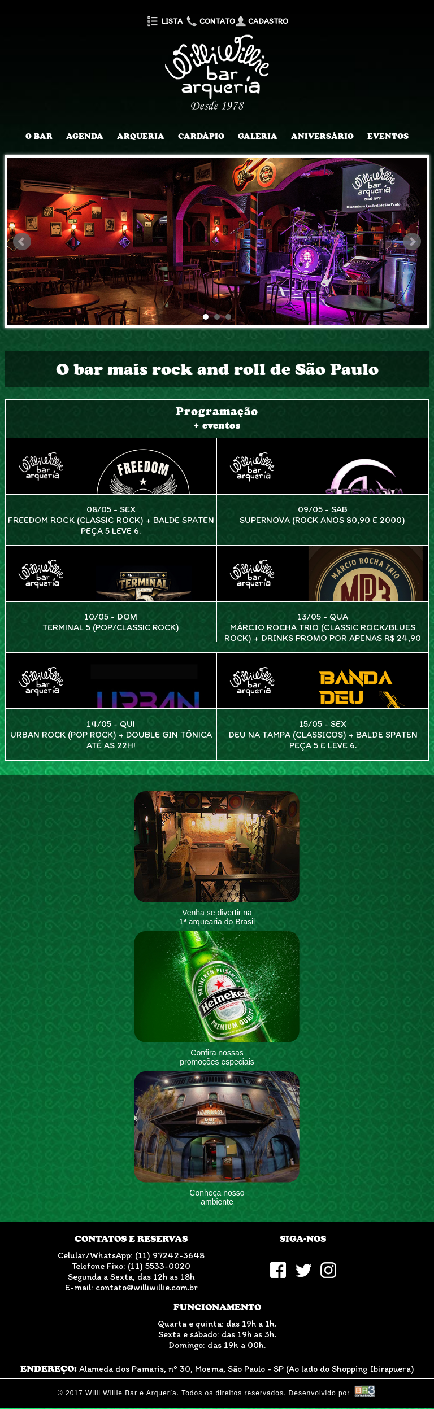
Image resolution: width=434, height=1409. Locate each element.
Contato (209, 21)
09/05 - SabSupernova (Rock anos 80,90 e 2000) (322, 514)
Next (412, 242)
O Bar (39, 136)
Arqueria (140, 136)
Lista (164, 21)
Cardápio (201, 136)
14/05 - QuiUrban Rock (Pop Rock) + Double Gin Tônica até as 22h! (111, 734)
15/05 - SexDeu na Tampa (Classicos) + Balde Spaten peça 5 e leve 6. (323, 734)
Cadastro (261, 21)
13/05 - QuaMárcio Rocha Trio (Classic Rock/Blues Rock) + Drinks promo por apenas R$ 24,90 (322, 627)
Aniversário (322, 136)
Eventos (388, 136)
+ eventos (217, 425)
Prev (22, 242)
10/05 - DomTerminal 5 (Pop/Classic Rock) (110, 621)
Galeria (257, 136)
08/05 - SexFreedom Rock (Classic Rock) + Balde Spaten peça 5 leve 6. (111, 520)
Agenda (84, 136)
